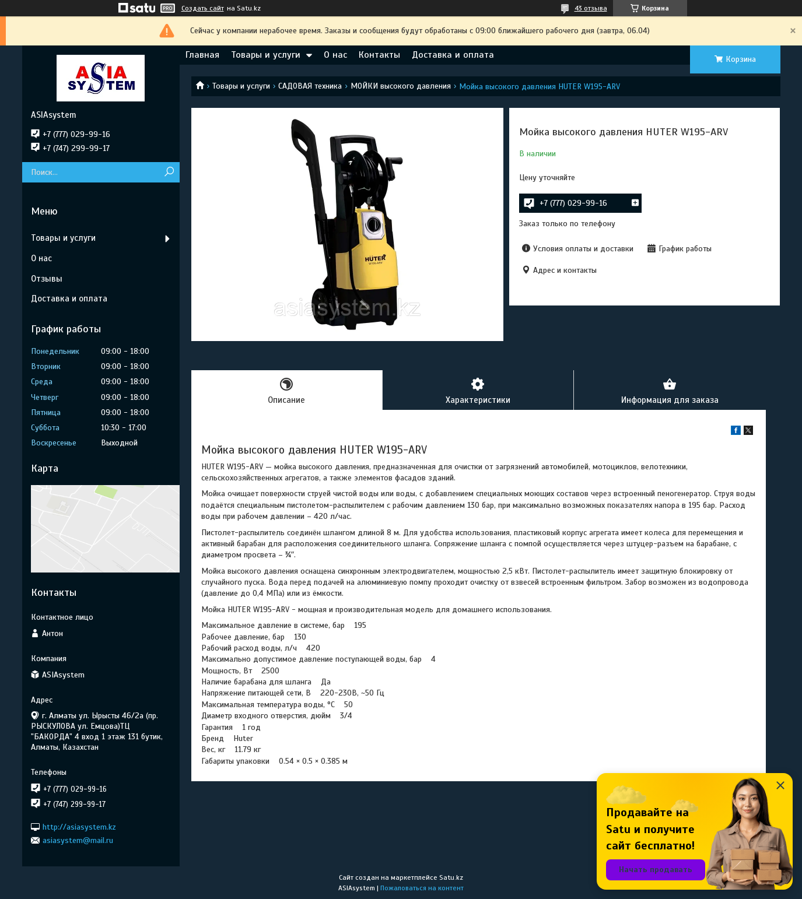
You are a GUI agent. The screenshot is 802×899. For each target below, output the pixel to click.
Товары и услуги (265, 55)
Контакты (379, 55)
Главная (202, 55)
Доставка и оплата (453, 55)
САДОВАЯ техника (310, 86)
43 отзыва (591, 8)
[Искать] (169, 172)
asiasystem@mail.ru (78, 840)
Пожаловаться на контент (422, 888)
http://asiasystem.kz (79, 826)
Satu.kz (451, 877)
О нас (335, 55)
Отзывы (46, 278)
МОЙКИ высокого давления (401, 86)
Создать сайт (202, 8)
